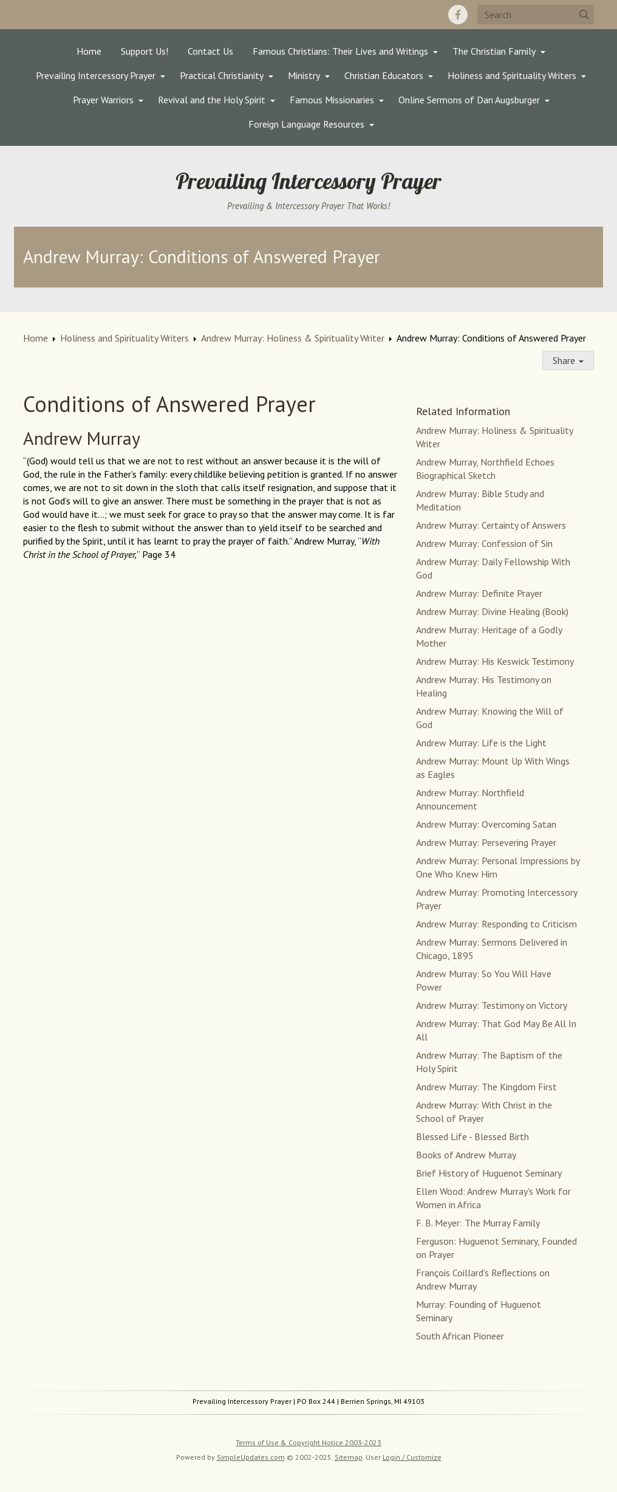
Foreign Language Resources (306, 124)
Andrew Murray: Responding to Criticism (496, 924)
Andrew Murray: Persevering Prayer (486, 842)
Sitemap (349, 1457)
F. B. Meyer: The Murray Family (478, 1223)
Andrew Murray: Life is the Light (481, 743)
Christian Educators (383, 75)
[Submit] (584, 14)
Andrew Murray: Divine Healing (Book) (492, 611)
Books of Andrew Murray (466, 1155)
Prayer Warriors (103, 100)
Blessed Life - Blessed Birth (472, 1136)
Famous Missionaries (332, 100)
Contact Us (210, 51)
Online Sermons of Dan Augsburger (469, 100)
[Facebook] (457, 14)
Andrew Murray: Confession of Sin (484, 543)
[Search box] (535, 14)
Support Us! (144, 51)
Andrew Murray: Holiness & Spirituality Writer (292, 338)
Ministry (304, 75)
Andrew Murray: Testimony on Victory (491, 1005)
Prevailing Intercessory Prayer (95, 75)
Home (89, 51)
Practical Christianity (222, 75)
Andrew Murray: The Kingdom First (486, 1087)
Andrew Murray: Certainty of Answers (491, 525)
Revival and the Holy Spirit (211, 100)
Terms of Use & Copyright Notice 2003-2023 (308, 1442)
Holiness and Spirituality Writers (512, 75)
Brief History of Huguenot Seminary (489, 1173)
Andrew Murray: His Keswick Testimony (495, 661)
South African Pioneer (460, 1336)
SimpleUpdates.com (251, 1457)
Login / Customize (412, 1457)
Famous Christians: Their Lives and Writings (340, 51)
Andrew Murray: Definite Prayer (479, 593)
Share (568, 360)
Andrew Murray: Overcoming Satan (486, 824)
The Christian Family (494, 51)
